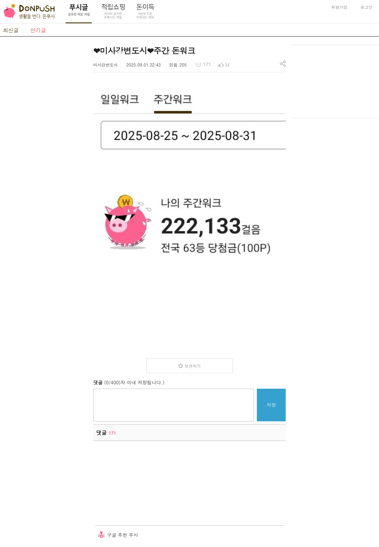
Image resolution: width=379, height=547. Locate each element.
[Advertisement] (43, 132)
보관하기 (193, 366)
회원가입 (339, 7)
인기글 (38, 30)
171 (207, 64)
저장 (271, 405)
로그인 (366, 7)
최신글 (11, 30)
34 (227, 65)
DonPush (29, 11)
